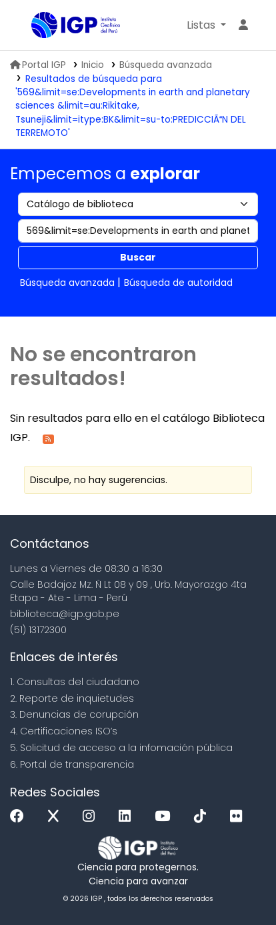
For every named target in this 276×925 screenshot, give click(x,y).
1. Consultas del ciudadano (74, 681)
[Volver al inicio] (236, 884)
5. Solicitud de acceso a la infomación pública (121, 747)
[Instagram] (92, 817)
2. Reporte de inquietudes (72, 698)
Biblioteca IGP (36, 26)
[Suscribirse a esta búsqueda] (48, 438)
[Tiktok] (203, 817)
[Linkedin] (128, 817)
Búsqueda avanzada (165, 65)
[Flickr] (239, 817)
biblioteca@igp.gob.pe (64, 613)
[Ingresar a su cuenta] (243, 25)
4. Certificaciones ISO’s (63, 731)
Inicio (92, 65)
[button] (206, 25)
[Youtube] (166, 817)
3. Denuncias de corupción (74, 714)
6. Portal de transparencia (72, 764)
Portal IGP (38, 65)
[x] (56, 817)
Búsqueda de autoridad (178, 282)
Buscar (138, 257)
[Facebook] (20, 817)
